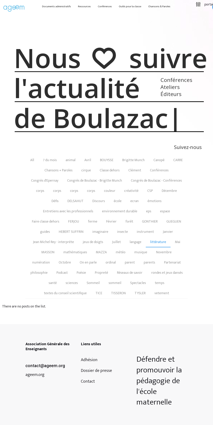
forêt (129, 222)
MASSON (47, 252)
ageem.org (34, 374)
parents (149, 262)
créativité (131, 191)
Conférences (159, 170)
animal (71, 160)
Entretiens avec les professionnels (68, 211)
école (118, 201)
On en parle (88, 262)
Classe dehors (110, 170)
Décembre (169, 191)
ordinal (111, 262)
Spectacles (138, 283)
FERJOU (73, 222)
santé (53, 283)
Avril (87, 160)
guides (45, 232)
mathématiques (75, 252)
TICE (99, 293)
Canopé (159, 160)
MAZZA (101, 252)
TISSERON (118, 293)
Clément (134, 170)
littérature (158, 242)
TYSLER (140, 293)
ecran (134, 201)
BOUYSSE (106, 160)
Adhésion (89, 359)
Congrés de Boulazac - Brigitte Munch (94, 181)
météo (120, 252)
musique (140, 252)
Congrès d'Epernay (44, 181)
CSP (150, 191)
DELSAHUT (75, 201)
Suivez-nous (188, 147)
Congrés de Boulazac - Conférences (156, 181)
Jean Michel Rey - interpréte (53, 242)
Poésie (81, 273)
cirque (86, 170)
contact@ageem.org (45, 366)
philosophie (39, 273)
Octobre (65, 262)
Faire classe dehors (45, 222)
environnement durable (119, 211)
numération (41, 262)
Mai (177, 242)
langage (135, 242)
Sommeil (93, 283)
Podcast (62, 273)
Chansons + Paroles (59, 170)
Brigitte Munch (133, 160)
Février (111, 222)
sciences (72, 283)
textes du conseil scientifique (65, 293)
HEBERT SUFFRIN (71, 232)
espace (165, 211)
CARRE (178, 160)
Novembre (164, 252)
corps (40, 191)
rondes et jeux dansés (167, 273)
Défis (55, 201)
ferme (92, 222)
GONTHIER (150, 222)
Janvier (168, 232)
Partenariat (172, 262)
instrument (145, 232)
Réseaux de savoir (129, 273)
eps (148, 211)
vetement (161, 293)
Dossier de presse (96, 370)
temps (159, 283)
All (32, 160)
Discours (98, 201)
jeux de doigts (93, 242)
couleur (109, 191)
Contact (88, 381)
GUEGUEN (173, 222)
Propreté (101, 273)
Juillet (116, 242)
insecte (122, 232)
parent (130, 262)
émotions (155, 201)
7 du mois (50, 160)
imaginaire (100, 232)
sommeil (115, 283)
